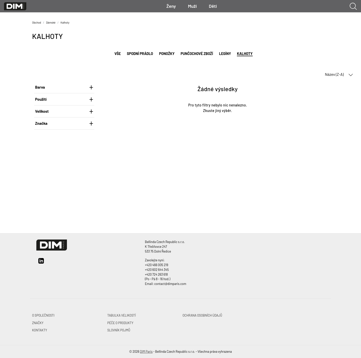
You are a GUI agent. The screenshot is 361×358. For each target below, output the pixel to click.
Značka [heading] (64, 123)
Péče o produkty (120, 323)
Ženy (171, 6)
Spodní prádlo (140, 53)
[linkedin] (41, 262)
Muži (192, 6)
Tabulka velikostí (121, 315)
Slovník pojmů (118, 330)
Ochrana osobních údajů (202, 315)
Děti (213, 6)
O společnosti (43, 315)
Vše (117, 53)
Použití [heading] (64, 99)
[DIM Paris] (15, 6)
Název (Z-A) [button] (339, 74)
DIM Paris (146, 351)
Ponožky (167, 53)
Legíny (225, 53)
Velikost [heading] (64, 111)
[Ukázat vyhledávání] (353, 6)
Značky (37, 323)
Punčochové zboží (196, 53)
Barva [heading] (64, 87)
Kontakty (39, 330)
